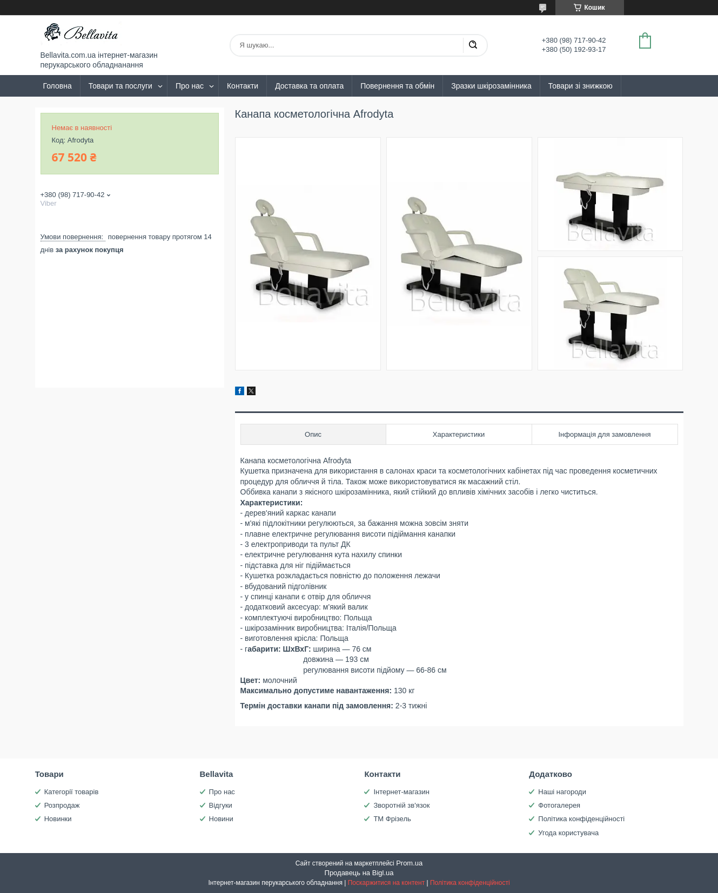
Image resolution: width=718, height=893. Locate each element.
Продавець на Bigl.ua (359, 873)
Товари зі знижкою (580, 86)
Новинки (58, 819)
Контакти (242, 86)
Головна (57, 86)
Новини (221, 819)
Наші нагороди (562, 792)
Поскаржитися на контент (386, 883)
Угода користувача (568, 833)
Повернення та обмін (397, 86)
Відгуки (220, 805)
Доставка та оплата (309, 86)
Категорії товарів (71, 792)
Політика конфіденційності (581, 819)
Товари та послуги (120, 86)
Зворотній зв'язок (401, 805)
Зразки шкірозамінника (491, 86)
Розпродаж (62, 805)
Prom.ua (409, 863)
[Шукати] (472, 45)
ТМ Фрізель (392, 819)
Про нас (190, 86)
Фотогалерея (559, 805)
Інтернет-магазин (401, 792)
